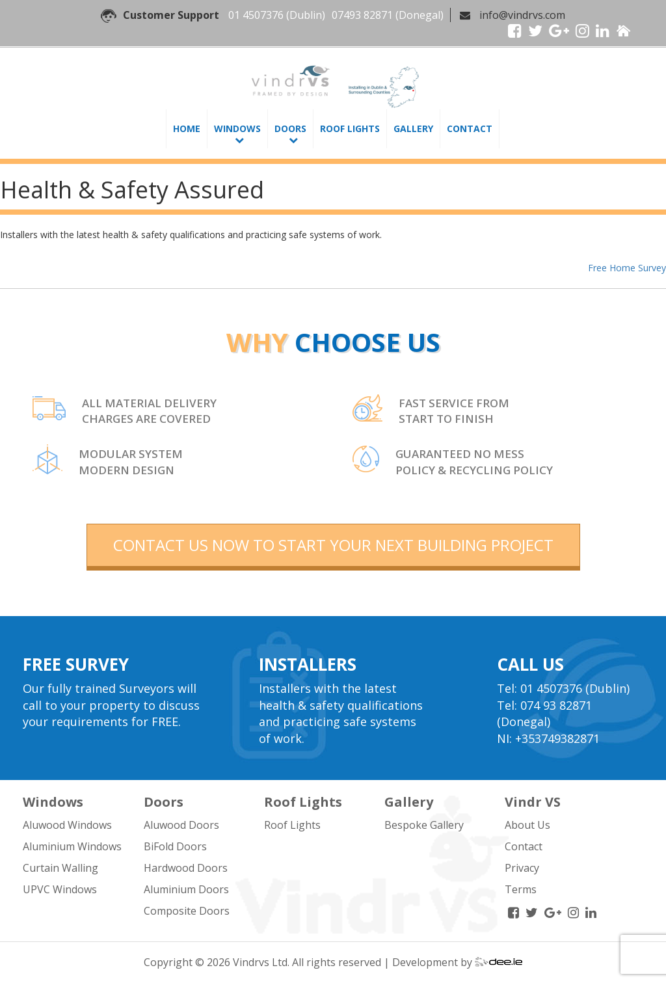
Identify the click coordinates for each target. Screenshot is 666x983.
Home (186, 128)
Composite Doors (187, 911)
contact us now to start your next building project (333, 545)
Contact (469, 128)
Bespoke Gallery (424, 825)
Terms (521, 889)
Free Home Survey (627, 268)
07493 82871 (362, 15)
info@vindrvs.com (522, 15)
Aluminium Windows (72, 846)
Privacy (522, 868)
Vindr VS (533, 802)
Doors (290, 128)
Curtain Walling (60, 868)
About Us (527, 825)
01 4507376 (256, 15)
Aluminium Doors (186, 889)
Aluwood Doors (181, 825)
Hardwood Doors (186, 868)
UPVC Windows (60, 889)
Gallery (413, 128)
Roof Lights (350, 128)
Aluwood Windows (67, 825)
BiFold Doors (175, 846)
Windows (237, 128)
